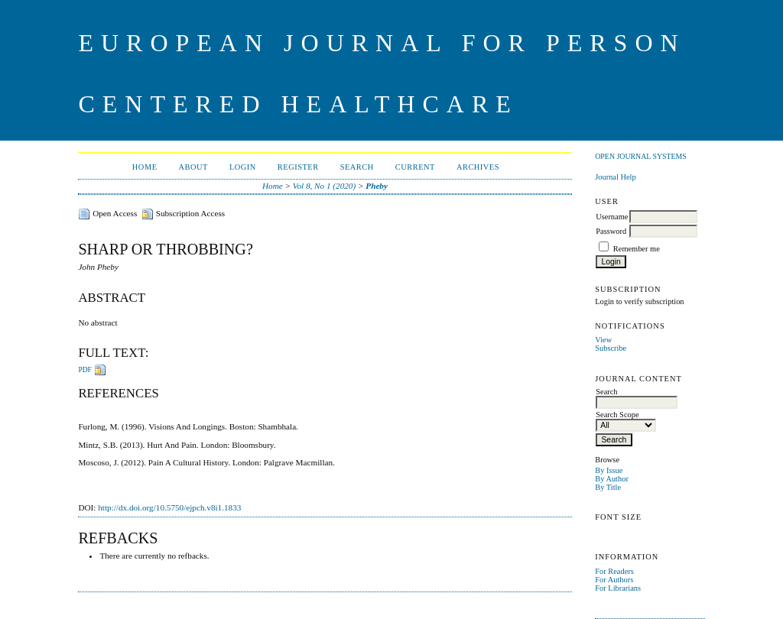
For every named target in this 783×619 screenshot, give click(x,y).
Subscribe (610, 348)
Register (298, 167)
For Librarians (618, 588)
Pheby (377, 185)
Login (242, 167)
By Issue (608, 470)
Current (415, 167)
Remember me (636, 249)
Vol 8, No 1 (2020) (324, 185)
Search (357, 167)
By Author (612, 479)
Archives (477, 167)
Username (612, 216)
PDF (84, 370)
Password (611, 231)
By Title (608, 487)
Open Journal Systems (641, 156)
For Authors (614, 579)
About (193, 167)
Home (145, 167)
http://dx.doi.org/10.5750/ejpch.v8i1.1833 (169, 507)
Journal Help (615, 177)
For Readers (614, 571)
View (603, 339)
